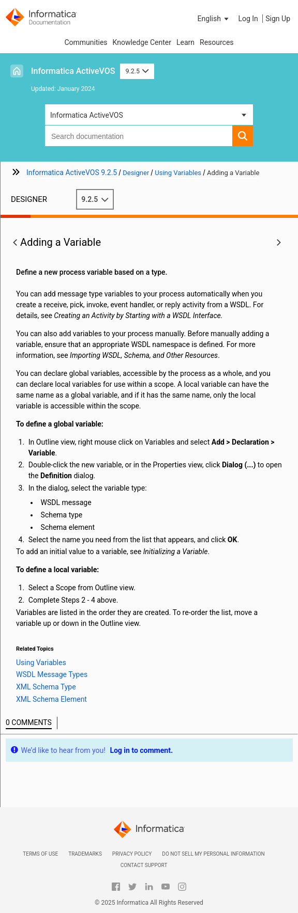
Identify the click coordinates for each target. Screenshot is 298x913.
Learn (185, 42)
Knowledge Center (142, 42)
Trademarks (85, 854)
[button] (214, 18)
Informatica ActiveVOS (73, 71)
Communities (85, 42)
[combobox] (138, 135)
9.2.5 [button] (136, 71)
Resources (217, 42)
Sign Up (277, 18)
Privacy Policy (132, 854)
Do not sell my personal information (213, 854)
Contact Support (144, 865)
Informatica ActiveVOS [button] (86, 115)
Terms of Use (40, 854)
